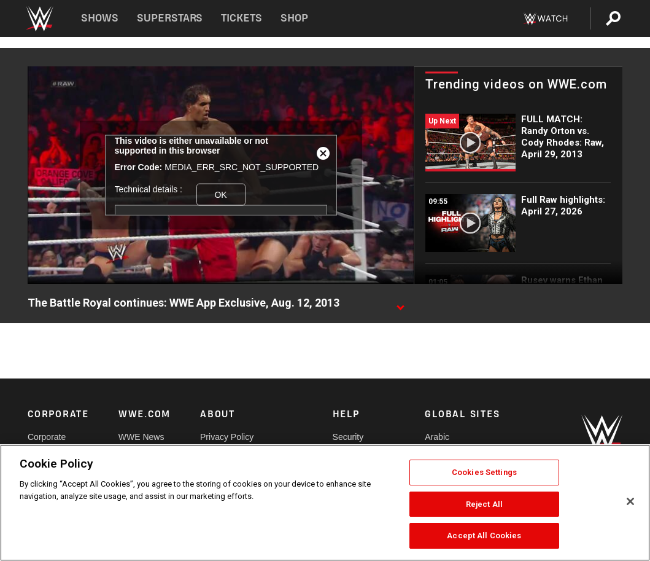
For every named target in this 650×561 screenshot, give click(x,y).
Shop (294, 18)
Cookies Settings (484, 472)
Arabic (437, 437)
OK (220, 194)
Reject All (484, 504)
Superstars (170, 18)
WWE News (141, 437)
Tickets (241, 18)
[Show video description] (400, 303)
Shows (99, 18)
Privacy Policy (226, 437)
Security (348, 437)
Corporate (47, 437)
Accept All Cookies (484, 535)
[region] (325, 502)
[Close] (630, 501)
